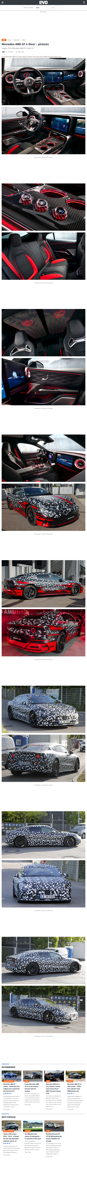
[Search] (84, 2)
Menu (2, 2)
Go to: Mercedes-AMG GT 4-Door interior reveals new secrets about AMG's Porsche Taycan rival (31, 56)
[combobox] (35, 7)
